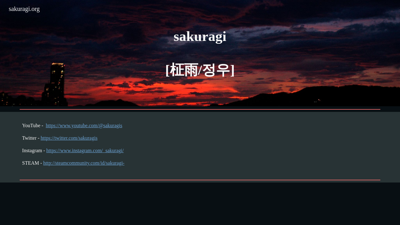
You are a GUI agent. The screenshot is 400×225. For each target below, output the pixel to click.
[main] (200, 53)
